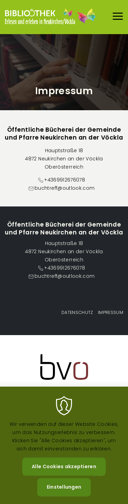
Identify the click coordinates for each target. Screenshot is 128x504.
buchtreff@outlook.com (64, 188)
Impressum (110, 312)
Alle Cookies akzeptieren (64, 475)
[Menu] (118, 17)
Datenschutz (77, 312)
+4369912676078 (64, 179)
